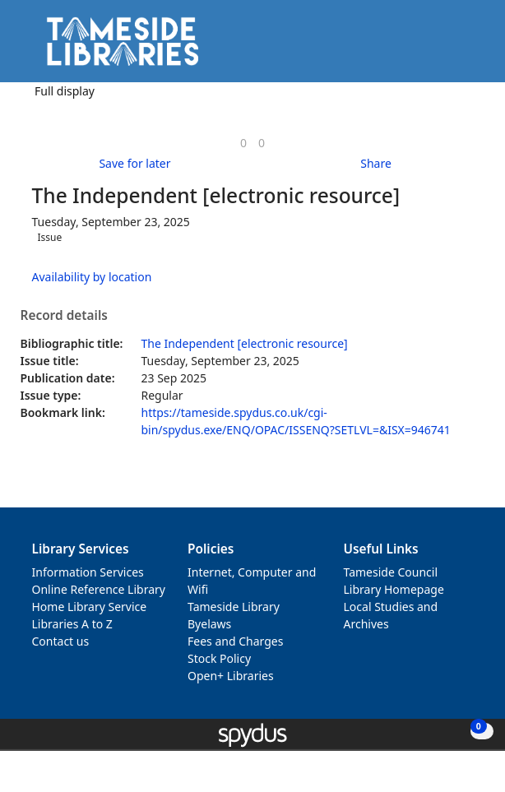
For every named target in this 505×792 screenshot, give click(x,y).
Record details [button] (64, 315)
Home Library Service (89, 606)
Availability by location (92, 277)
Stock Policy (219, 658)
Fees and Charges (235, 641)
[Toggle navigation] (467, 47)
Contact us (61, 641)
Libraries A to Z (72, 624)
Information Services (88, 572)
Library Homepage (394, 589)
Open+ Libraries (231, 675)
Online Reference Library (98, 589)
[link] (243, 143)
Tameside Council (391, 572)
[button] (447, 47)
